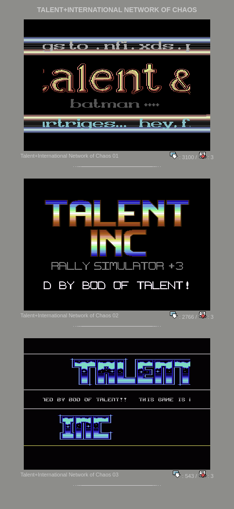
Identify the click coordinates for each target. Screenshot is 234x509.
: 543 (183, 476)
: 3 (206, 157)
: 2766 (182, 317)
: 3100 (182, 157)
